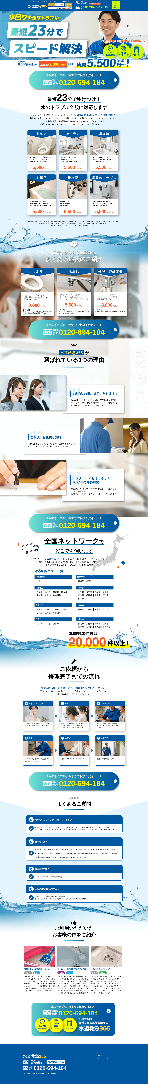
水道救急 (37, 6)
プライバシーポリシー (103, 1058)
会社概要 (99, 1056)
